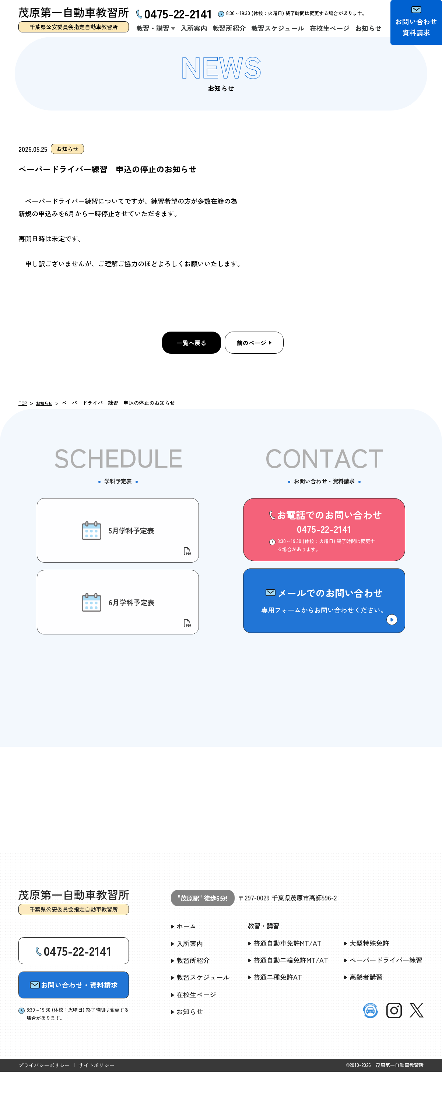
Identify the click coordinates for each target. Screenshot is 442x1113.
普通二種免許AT (275, 1018)
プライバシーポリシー (42, 1106)
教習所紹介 (190, 1002)
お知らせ (48, 402)
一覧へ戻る (191, 342)
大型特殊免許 (366, 985)
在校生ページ (193, 1035)
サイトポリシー (91, 1106)
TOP (23, 402)
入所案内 (187, 985)
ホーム (183, 968)
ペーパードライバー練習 (383, 1002)
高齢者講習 (363, 1018)
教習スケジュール (200, 1018)
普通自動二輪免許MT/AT (288, 1002)
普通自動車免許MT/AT (285, 985)
